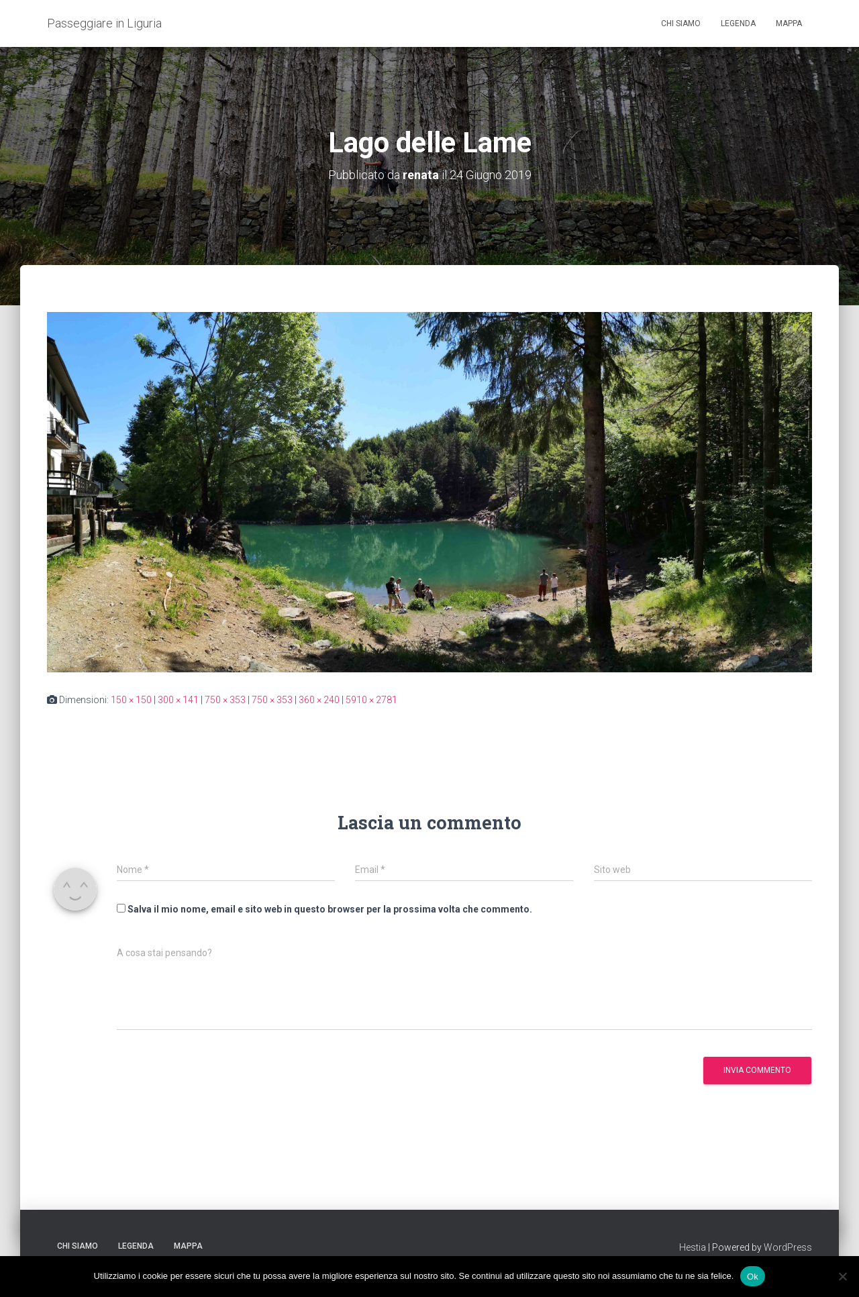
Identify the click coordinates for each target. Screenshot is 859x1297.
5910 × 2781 (371, 699)
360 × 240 (319, 699)
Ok (752, 1276)
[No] (842, 1276)
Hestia (692, 1247)
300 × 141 (178, 699)
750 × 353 (225, 699)
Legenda (738, 23)
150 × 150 (131, 699)
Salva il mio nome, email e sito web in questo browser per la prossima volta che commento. (330, 909)
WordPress (788, 1247)
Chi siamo (681, 23)
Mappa (789, 23)
